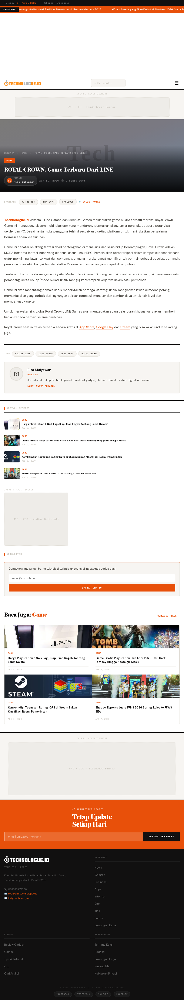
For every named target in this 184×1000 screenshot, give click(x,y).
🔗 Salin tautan (89, 201)
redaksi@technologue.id (22, 893)
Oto (97, 904)
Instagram (62, 994)
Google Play (104, 327)
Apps (98, 889)
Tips (97, 911)
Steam (125, 327)
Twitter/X (83, 994)
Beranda (9, 153)
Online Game (23, 353)
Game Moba (67, 353)
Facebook (68, 201)
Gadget (100, 875)
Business (101, 882)
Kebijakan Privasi (106, 973)
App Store (86, 327)
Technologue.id (16, 220)
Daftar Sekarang (161, 836)
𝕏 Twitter (28, 201)
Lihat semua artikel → (42, 385)
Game (24, 153)
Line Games (46, 353)
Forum (99, 918)
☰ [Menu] (176, 83)
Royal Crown (89, 353)
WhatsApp (48, 201)
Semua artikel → (168, 615)
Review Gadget (14, 944)
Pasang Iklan (103, 966)
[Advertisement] (92, 45)
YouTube (103, 994)
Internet (100, 896)
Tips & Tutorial (13, 959)
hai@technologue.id (20, 898)
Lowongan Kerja (105, 925)
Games (9, 952)
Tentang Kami (104, 944)
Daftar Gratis (92, 587)
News (98, 867)
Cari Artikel (11, 973)
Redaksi (100, 952)
